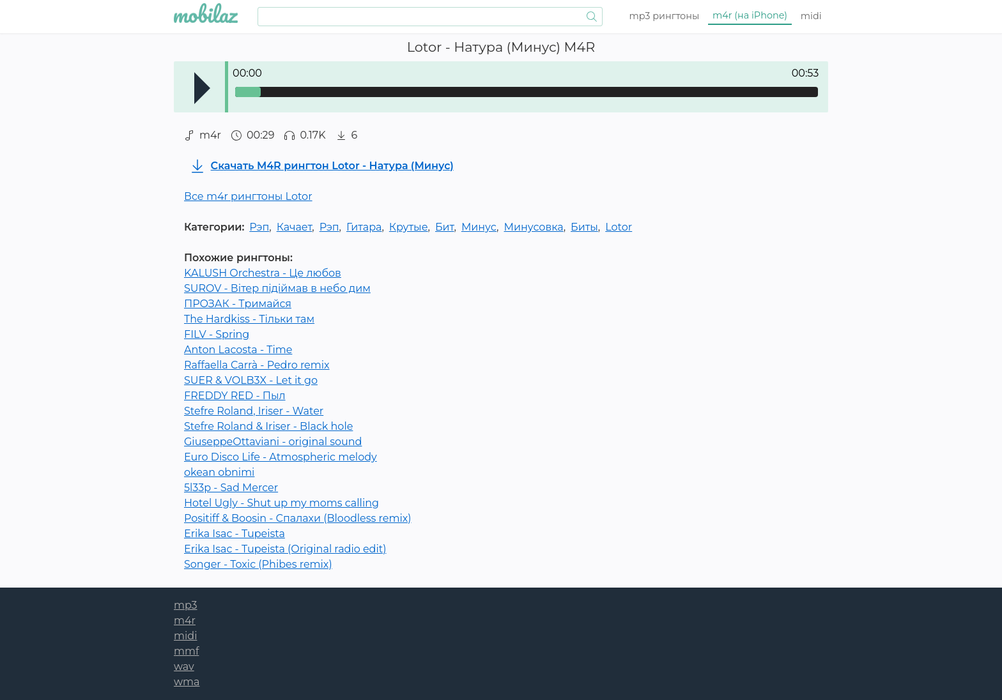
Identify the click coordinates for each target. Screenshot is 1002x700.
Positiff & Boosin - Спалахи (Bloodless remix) (298, 518)
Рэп (259, 227)
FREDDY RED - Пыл (235, 396)
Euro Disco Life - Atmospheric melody (280, 457)
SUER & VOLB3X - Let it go (251, 380)
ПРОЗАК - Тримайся (237, 304)
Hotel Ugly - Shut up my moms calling (281, 503)
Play (202, 88)
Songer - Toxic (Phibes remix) (258, 564)
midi (811, 16)
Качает (294, 227)
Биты (584, 227)
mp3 (664, 16)
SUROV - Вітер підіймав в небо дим (277, 288)
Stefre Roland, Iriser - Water (253, 411)
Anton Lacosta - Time (238, 350)
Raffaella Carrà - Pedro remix (257, 365)
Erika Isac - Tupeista (234, 534)
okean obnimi (219, 472)
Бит (444, 227)
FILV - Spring (216, 334)
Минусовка (534, 227)
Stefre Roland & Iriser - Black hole (268, 426)
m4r (750, 15)
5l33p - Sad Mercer (231, 488)
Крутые (408, 227)
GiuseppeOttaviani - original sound (273, 442)
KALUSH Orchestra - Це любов (262, 273)
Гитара (364, 227)
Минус (479, 227)
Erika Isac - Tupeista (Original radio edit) (285, 549)
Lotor (618, 227)
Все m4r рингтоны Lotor (248, 196)
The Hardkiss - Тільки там (249, 319)
